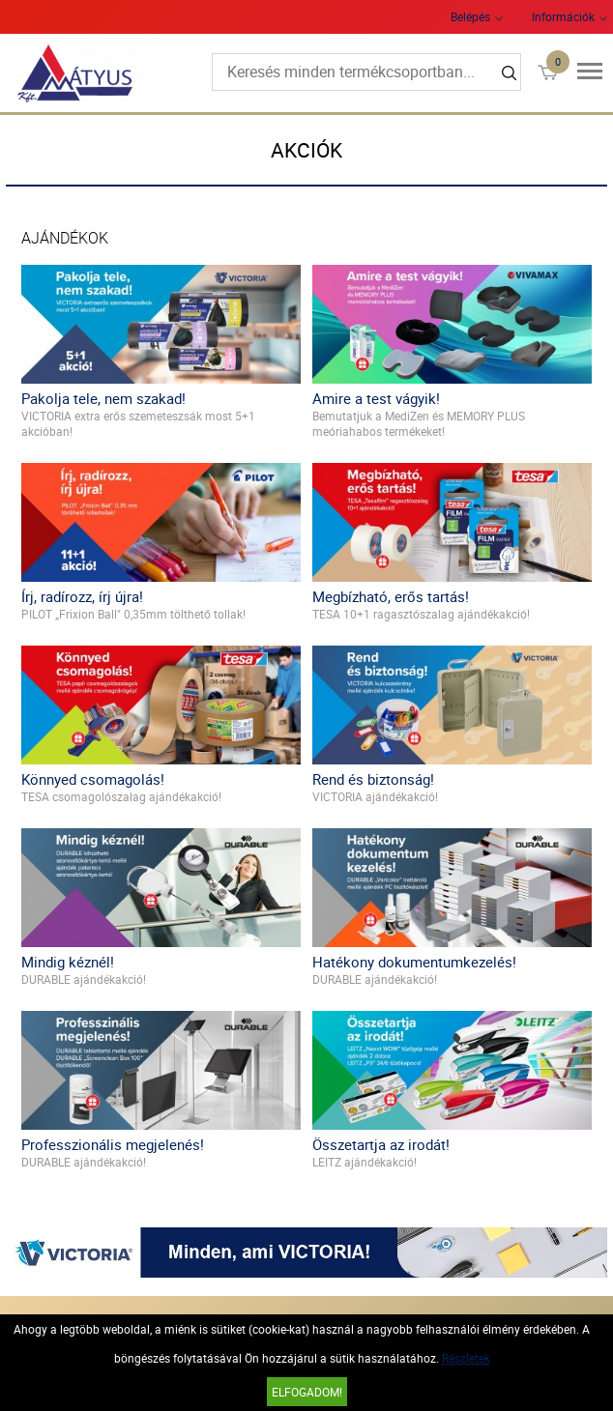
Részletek (466, 1358)
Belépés (470, 16)
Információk (563, 16)
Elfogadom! (307, 1391)
